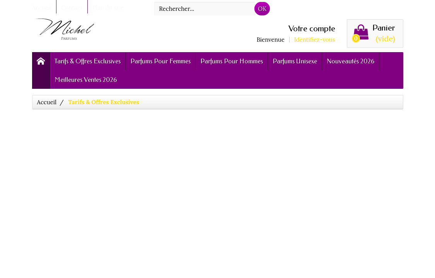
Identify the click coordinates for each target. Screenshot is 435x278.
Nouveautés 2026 (350, 61)
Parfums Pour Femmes (160, 61)
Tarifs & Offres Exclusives (88, 61)
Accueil (47, 102)
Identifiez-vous (314, 39)
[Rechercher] (204, 8)
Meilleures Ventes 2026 (86, 79)
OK (262, 8)
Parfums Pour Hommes (231, 61)
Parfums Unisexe (295, 61)
